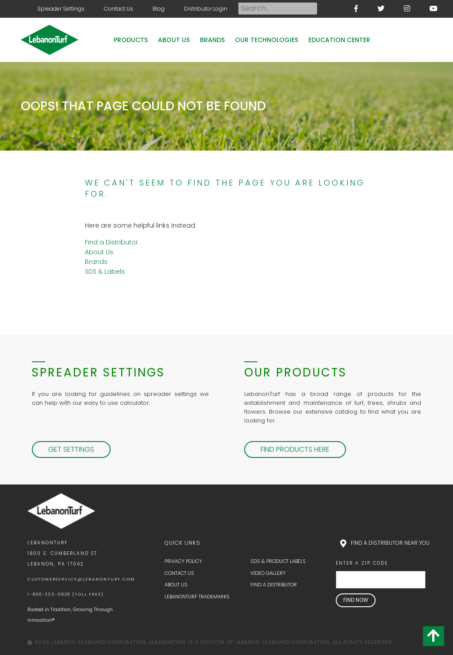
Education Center (339, 39)
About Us (174, 39)
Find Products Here (295, 449)
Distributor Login (205, 8)
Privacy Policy (183, 561)
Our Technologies (266, 39)
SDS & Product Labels (278, 561)
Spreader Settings (60, 8)
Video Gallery (268, 573)
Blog (159, 8)
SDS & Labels (105, 271)
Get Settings (71, 449)
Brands (212, 39)
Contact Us (118, 8)
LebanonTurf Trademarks (197, 596)
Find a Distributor (111, 242)
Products (131, 39)
